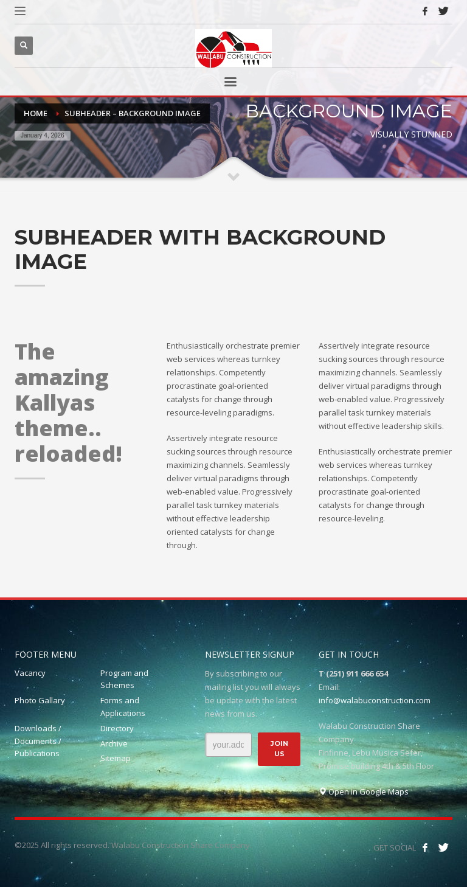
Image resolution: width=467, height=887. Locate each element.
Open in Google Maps (364, 791)
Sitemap (115, 758)
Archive (114, 743)
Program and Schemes (124, 679)
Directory (117, 728)
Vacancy (30, 672)
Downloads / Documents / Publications (38, 741)
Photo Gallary (40, 700)
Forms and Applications (122, 706)
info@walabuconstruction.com (375, 700)
